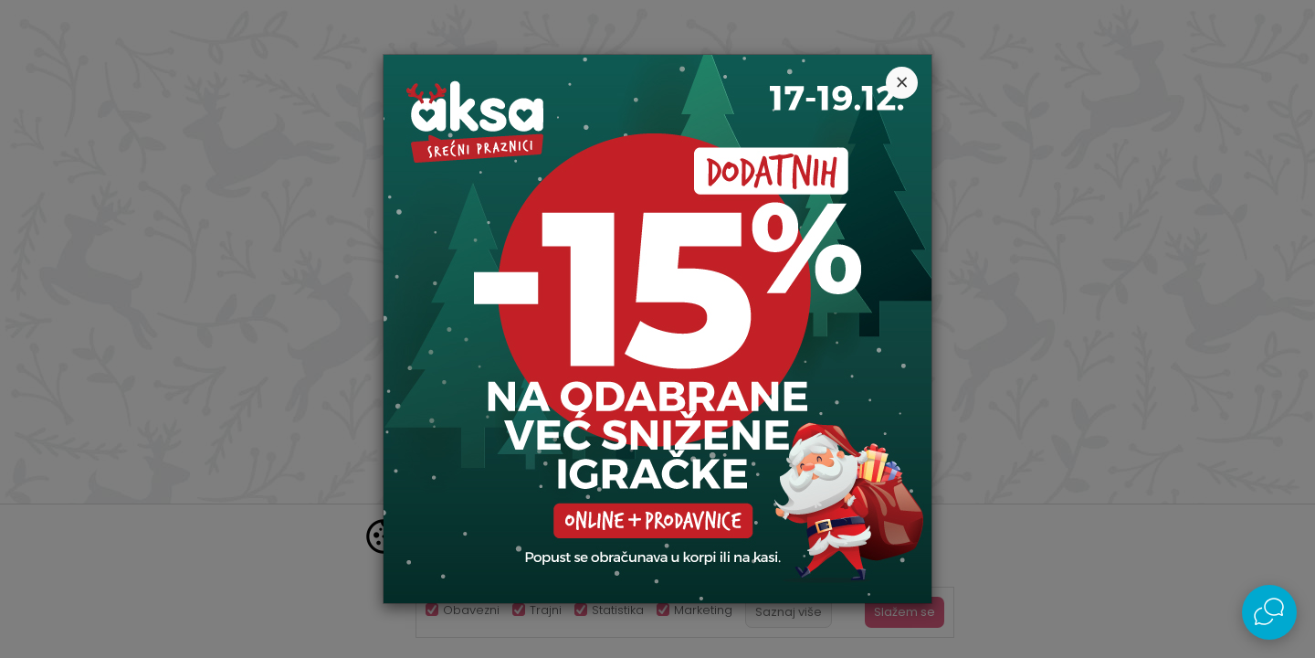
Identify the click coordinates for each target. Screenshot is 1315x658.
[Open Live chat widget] (1269, 612)
